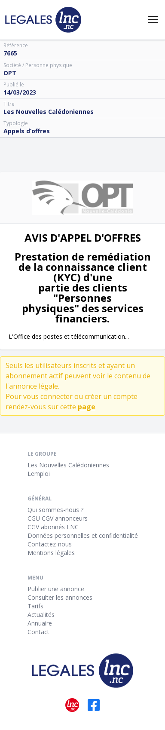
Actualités (41, 614)
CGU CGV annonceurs (58, 518)
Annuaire (40, 623)
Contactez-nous (50, 544)
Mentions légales (51, 553)
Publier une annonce (56, 589)
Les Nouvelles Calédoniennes (68, 465)
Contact (38, 632)
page (86, 406)
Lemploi (39, 473)
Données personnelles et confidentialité (83, 535)
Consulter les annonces (60, 597)
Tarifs (35, 606)
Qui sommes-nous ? (55, 510)
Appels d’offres (26, 131)
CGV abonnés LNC (53, 527)
